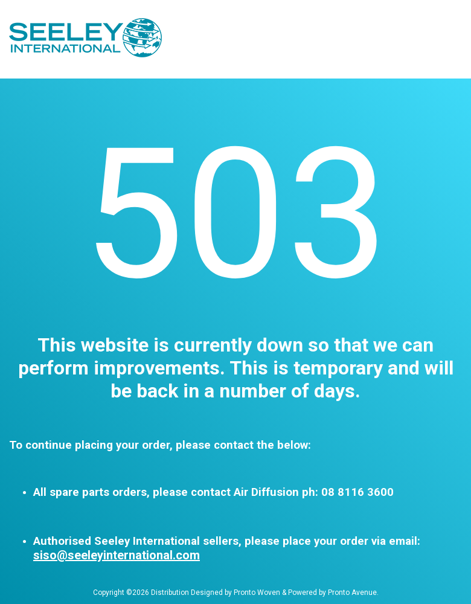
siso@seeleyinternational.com (116, 555)
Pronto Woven (257, 592)
